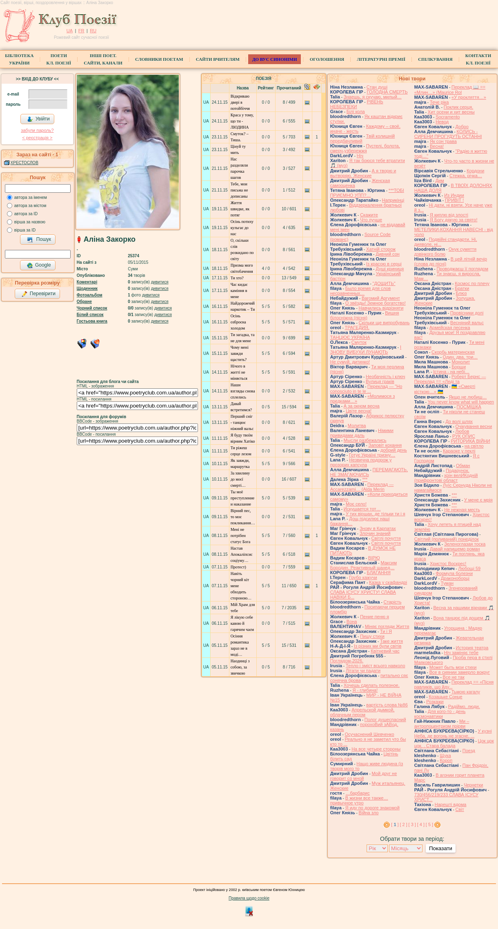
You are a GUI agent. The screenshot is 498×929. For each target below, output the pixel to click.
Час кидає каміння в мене (239, 290)
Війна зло (369, 812)
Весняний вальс (467, 322)
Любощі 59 (469, 568)
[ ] (394, 824)
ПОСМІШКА (469, 406)
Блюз (461, 293)
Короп (446, 760)
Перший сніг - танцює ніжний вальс (242, 422)
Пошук (39, 239)
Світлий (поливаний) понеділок (446, 539)
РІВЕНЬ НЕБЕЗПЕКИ (356, 104)
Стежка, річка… (465, 175)
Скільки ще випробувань (384, 322)
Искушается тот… (362, 508)
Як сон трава (443, 141)
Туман (447, 583)
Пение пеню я (374, 616)
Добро (462, 126)
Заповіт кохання (385, 445)
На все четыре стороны (375, 748)
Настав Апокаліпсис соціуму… (242, 554)
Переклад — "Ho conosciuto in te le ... (366, 389)
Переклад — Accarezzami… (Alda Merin (362, 487)
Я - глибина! (365, 690)
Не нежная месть (462, 509)
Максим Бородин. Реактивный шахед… (363, 565)
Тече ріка (439, 102)
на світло (474, 445)
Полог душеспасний (385, 719)
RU (93, 30)
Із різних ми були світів (377, 646)
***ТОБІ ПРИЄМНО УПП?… (367, 193)
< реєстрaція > (37, 137)
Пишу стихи (372, 636)
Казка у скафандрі (388, 582)
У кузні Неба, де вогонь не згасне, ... (453, 733)
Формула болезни (454, 573)
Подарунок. (457, 470)
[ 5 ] (429, 824)
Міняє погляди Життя (387, 626)
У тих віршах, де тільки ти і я (375, 513)
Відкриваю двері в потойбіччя (240, 102)
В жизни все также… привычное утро (359, 800)
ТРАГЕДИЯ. (357, 327)
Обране (84, 301)
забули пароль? (37, 130)
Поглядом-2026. (346, 660)
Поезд (468, 750)
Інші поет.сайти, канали (103, 59)
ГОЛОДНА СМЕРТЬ (387, 91)
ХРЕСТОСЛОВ (24, 162)
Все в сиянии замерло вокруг (459, 672)
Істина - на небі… (451, 371)
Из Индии (454, 195)
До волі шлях (459, 421)
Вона (352, 621)
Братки (462, 288)
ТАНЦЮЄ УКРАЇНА (350, 337)
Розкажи (435, 701)
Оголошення (327, 59)
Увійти (38, 119)
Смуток (359, 342)
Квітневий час (385, 650)
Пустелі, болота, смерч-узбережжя (365, 148)
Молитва (357, 425)
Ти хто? (237, 278)
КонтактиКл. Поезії (478, 59)
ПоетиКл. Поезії (59, 59)
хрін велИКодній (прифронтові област (446, 478)
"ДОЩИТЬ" (384, 283)
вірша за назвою (29, 222)
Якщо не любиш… (468, 396)
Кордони (475, 170)
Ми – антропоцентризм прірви (441, 723)
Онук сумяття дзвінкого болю (445, 251)
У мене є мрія (478, 499)
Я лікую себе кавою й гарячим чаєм (242, 623)
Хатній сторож (381, 249)
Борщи (458, 366)
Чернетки (473, 784)
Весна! (437, 146)
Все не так (454, 677)
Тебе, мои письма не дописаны (239, 190)
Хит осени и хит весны (451, 111)
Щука (445, 755)
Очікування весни (474, 426)
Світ (460, 809)
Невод (442, 121)
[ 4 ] (421, 824)
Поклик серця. (458, 107)
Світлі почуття (386, 538)
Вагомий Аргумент (381, 298)
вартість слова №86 (387, 704)
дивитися (160, 282)
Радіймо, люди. (464, 706)
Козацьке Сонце (445, 696)
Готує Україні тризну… (372, 454)
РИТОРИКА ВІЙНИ (470, 441)
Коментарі (87, 282)
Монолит (460, 361)
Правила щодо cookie (249, 898)
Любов (462, 431)
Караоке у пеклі (459, 450)
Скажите (369, 214)
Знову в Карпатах (378, 528)
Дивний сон (388, 254)
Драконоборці (455, 578)
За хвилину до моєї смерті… (240, 479)
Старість (393, 601)
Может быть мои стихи (453, 667)
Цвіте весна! (358, 410)
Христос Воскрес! (448, 563)
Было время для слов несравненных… (360, 291)
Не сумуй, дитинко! (350, 361)
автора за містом (30, 205)
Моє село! (356, 503)
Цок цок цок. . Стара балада (454, 743)
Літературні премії (381, 59)
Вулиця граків (380, 381)
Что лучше (371, 219)
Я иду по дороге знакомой (372, 807)
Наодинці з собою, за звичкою (240, 667)
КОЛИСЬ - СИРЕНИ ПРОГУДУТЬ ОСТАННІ (448, 134)
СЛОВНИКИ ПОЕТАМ (159, 59)
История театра (472, 647)
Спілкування (435, 59)
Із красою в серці (384, 263)
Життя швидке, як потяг (240, 209)
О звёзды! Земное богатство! (375, 303)
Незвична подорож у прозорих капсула (361, 462)
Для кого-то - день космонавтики (440, 714)
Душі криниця (390, 268)
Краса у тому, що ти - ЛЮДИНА (242, 121)
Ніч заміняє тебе (461, 652)
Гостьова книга (92, 321)
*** (364, 479)
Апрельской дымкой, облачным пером (362, 712)
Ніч (360, 155)
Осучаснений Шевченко (369, 734)
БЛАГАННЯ (378, 572)
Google (39, 265)
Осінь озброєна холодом (238, 322)
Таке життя (391, 641)
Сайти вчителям (218, 59)
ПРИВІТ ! (454, 200)
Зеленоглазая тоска (464, 543)
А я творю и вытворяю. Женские (363, 173)
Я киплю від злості (449, 214)
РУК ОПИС (463, 436)
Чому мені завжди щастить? (240, 353)
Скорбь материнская (453, 352)
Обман (463, 465)
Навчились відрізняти (381, 307)
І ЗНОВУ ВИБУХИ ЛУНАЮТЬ (365, 349)
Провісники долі (466, 312)
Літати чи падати (363, 670)
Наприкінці (393, 200)
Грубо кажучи (363, 577)
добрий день (393, 450)
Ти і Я (386, 631)
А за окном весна (362, 405)
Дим (439, 180)
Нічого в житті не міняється (239, 372)
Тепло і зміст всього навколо (375, 665)
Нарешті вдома (451, 804)
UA (70, 30)
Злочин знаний (375, 533)
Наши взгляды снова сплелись (243, 391)
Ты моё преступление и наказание (243, 498)
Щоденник (87, 288)
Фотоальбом (89, 295)
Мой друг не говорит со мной (363, 776)
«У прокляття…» (468, 97)
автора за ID (26, 214)
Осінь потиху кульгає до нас (242, 227)
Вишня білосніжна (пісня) (364, 315)
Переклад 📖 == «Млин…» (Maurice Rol (450, 90)
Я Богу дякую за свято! (454, 219)
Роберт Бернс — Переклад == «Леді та (450, 379)
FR (81, 30)
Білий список (90, 314)
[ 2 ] (403, 824)
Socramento (448, 116)
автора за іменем (30, 197)
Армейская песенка (449, 327)
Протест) (238, 567)
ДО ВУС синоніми (274, 59)
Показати (440, 848)
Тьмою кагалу (465, 691)
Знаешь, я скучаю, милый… (373, 96)
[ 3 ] (412, 824)
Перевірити (38, 294)
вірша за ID (25, 230)
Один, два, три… (460, 356)
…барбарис (358, 793)
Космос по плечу (472, 283)
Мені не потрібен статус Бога (241, 535)
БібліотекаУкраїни (19, 59)
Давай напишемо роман (455, 548)
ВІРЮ (374, 557)
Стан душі (377, 87)
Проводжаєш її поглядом (462, 268)
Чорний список (92, 308)
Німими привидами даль (362, 433)
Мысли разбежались (365, 440)
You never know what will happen (461, 401)
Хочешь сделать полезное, (372, 685)
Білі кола (356, 111)
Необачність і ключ (385, 376)
